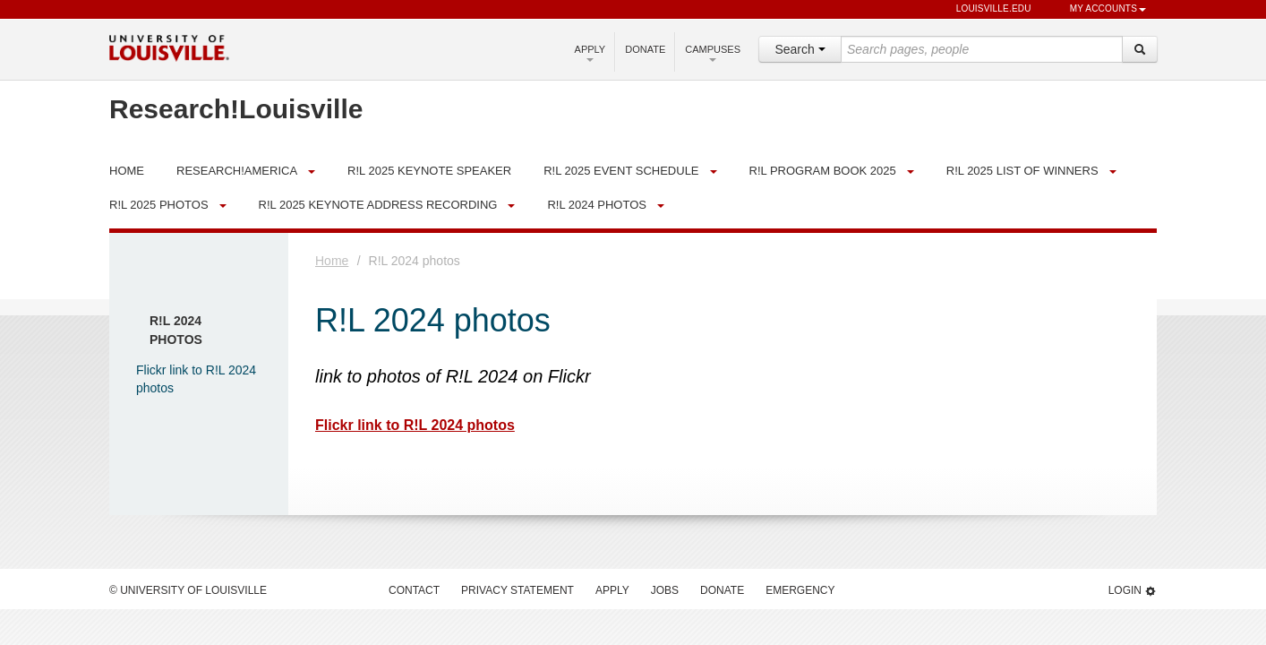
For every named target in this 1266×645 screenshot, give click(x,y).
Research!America (236, 170)
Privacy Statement (517, 590)
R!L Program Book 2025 (822, 170)
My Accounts (1099, 10)
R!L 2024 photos (596, 204)
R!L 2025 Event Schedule (620, 170)
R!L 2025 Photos (159, 204)
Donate (645, 49)
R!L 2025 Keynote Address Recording (378, 204)
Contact (414, 590)
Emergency (800, 590)
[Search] (1140, 49)
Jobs (665, 590)
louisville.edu (985, 10)
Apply (590, 53)
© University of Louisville (188, 590)
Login (1132, 591)
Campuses (712, 53)
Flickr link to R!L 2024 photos (415, 425)
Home (331, 261)
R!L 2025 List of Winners (1022, 170)
